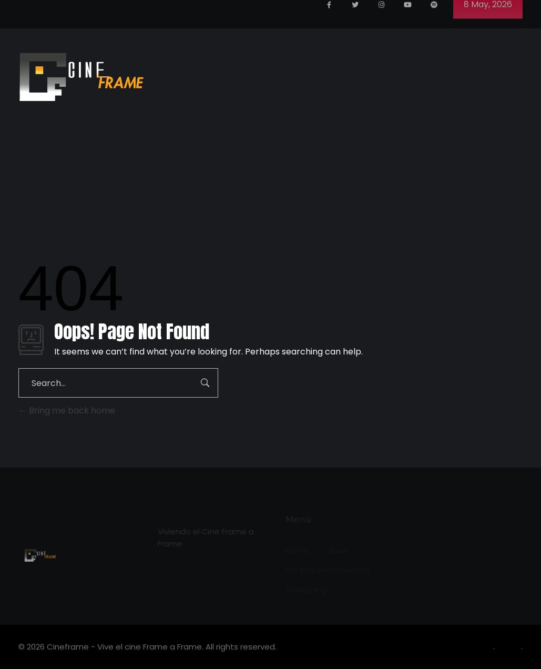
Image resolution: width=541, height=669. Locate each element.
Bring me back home (66, 410)
